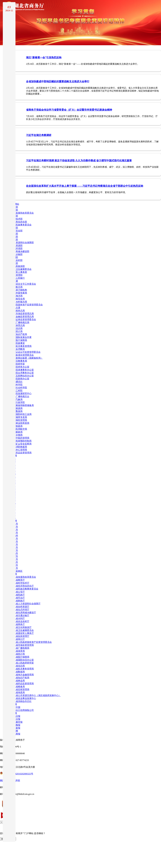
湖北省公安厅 (18, 592)
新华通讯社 (16, 381)
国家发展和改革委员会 (22, 213)
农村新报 (15, 728)
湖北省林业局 (18, 680)
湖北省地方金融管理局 (22, 674)
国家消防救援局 (19, 447)
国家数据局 (16, 411)
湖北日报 (15, 716)
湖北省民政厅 (18, 595)
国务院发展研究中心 (21, 393)
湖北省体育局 (18, 651)
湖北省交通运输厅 (20, 615)
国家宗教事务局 (19, 361)
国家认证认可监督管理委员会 (25, 352)
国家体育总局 (18, 325)
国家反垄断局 (18, 349)
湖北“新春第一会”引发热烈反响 (43, 57)
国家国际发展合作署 (21, 337)
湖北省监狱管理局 (20, 689)
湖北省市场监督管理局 (22, 645)
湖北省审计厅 (18, 639)
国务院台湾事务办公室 (22, 373)
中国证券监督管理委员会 (23, 319)
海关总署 (15, 307)
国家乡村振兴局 (19, 302)
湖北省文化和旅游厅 (21, 627)
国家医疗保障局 (19, 340)
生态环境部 (16, 248)
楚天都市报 (16, 722)
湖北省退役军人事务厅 (22, 633)
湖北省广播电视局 (20, 648)
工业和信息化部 (19, 222)
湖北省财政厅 (18, 600)
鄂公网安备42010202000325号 (16, 774)
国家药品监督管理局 (21, 452)
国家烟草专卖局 (19, 417)
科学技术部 (16, 219)
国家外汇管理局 (19, 449)
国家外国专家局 (19, 293)
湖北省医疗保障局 (20, 657)
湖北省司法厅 (18, 597)
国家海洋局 (16, 296)
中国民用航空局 (19, 429)
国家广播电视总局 (20, 322)
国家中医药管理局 (20, 438)
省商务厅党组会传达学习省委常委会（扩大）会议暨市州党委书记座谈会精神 (69, 109)
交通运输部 (16, 254)
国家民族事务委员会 (21, 225)
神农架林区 (16, 571)
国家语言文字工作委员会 (23, 284)
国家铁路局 (16, 426)
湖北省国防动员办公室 (22, 660)
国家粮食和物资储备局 (22, 405)
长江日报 (15, 719)
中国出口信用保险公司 (22, 710)
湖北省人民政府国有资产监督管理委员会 (31, 642)
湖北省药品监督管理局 (22, 683)
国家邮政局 (16, 432)
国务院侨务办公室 (20, 367)
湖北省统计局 (18, 654)
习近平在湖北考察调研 (38, 135)
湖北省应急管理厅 (20, 636)
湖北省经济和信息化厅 (22, 586)
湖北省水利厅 (18, 618)
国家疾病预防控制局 (21, 441)
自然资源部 (16, 245)
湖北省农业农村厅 (20, 621)
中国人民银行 (18, 278)
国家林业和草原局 (20, 423)
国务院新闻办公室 (20, 378)
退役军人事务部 (19, 272)
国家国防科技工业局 (21, 414)
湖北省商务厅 (18, 624)
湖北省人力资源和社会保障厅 (25, 603)
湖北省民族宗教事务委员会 (24, 589)
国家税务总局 (18, 310)
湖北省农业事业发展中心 (23, 698)
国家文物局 (16, 435)
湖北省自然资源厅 (20, 606)
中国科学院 (16, 384)
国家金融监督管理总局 (22, 316)
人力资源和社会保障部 (22, 242)
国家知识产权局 (19, 334)
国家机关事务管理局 (21, 346)
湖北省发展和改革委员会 (23, 577)
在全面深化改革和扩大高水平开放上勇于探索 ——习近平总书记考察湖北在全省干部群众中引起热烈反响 (84, 186)
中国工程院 (16, 390)
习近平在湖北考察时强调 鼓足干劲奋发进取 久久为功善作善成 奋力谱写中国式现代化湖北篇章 (79, 160)
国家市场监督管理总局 (22, 313)
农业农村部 (16, 260)
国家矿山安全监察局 (21, 444)
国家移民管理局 (19, 420)
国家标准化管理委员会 (22, 355)
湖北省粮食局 (18, 686)
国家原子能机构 (19, 290)
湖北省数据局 (18, 671)
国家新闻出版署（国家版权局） (27, 358)
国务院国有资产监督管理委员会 (27, 304)
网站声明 (15, 780)
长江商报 (15, 734)
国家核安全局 (18, 299)
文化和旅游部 (18, 266)
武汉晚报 (15, 725)
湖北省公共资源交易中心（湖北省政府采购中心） (36, 695)
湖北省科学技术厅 (20, 583)
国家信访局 (16, 328)
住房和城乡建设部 (20, 251)
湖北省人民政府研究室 (22, 663)
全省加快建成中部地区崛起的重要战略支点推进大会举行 (57, 81)
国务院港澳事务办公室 (22, 370)
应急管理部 (16, 275)
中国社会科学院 (19, 387)
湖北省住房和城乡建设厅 (23, 612)
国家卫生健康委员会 (21, 269)
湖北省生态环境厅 (20, 609)
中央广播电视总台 (20, 396)
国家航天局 (16, 287)
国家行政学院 (18, 402)
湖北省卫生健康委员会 (22, 630)
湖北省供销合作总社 (21, 701)
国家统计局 (16, 331)
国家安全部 (16, 230)
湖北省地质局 (18, 692)
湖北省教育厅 (18, 580)
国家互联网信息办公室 (22, 376)
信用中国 (15, 707)
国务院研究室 (18, 364)
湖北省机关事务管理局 (22, 669)
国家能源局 (16, 408)
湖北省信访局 (18, 666)
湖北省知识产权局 (20, 677)
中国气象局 (16, 399)
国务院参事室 (18, 343)
